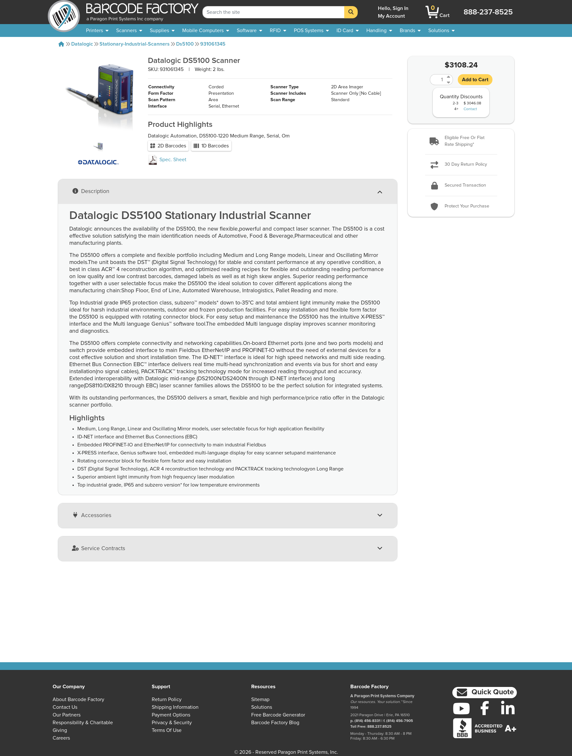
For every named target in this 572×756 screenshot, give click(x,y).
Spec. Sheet (167, 178)
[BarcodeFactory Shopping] (432, 12)
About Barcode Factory (78, 699)
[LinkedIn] (508, 708)
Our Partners (67, 714)
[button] (461, 141)
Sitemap (260, 699)
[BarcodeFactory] (64, 12)
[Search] (351, 12)
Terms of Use (167, 730)
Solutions (261, 707)
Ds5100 (185, 44)
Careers (61, 738)
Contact (470, 109)
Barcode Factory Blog (275, 722)
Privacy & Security (172, 722)
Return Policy (167, 699)
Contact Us (65, 707)
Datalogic (82, 44)
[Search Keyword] (273, 12)
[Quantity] (437, 79)
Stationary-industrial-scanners (134, 44)
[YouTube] (461, 708)
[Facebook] (484, 708)
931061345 (213, 44)
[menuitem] (97, 30)
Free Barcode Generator (278, 714)
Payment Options (171, 714)
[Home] (61, 44)
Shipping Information (175, 707)
